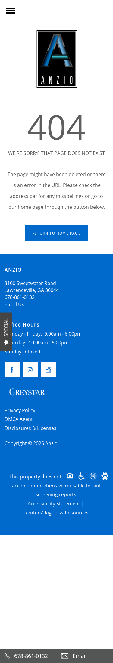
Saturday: (15, 342)
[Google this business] (48, 369)
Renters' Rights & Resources (56, 512)
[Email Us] (85, 656)
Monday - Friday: (23, 333)
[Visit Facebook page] (12, 369)
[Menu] (10, 10)
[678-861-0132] (28, 656)
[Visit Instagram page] (30, 369)
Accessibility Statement (54, 503)
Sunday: (14, 351)
